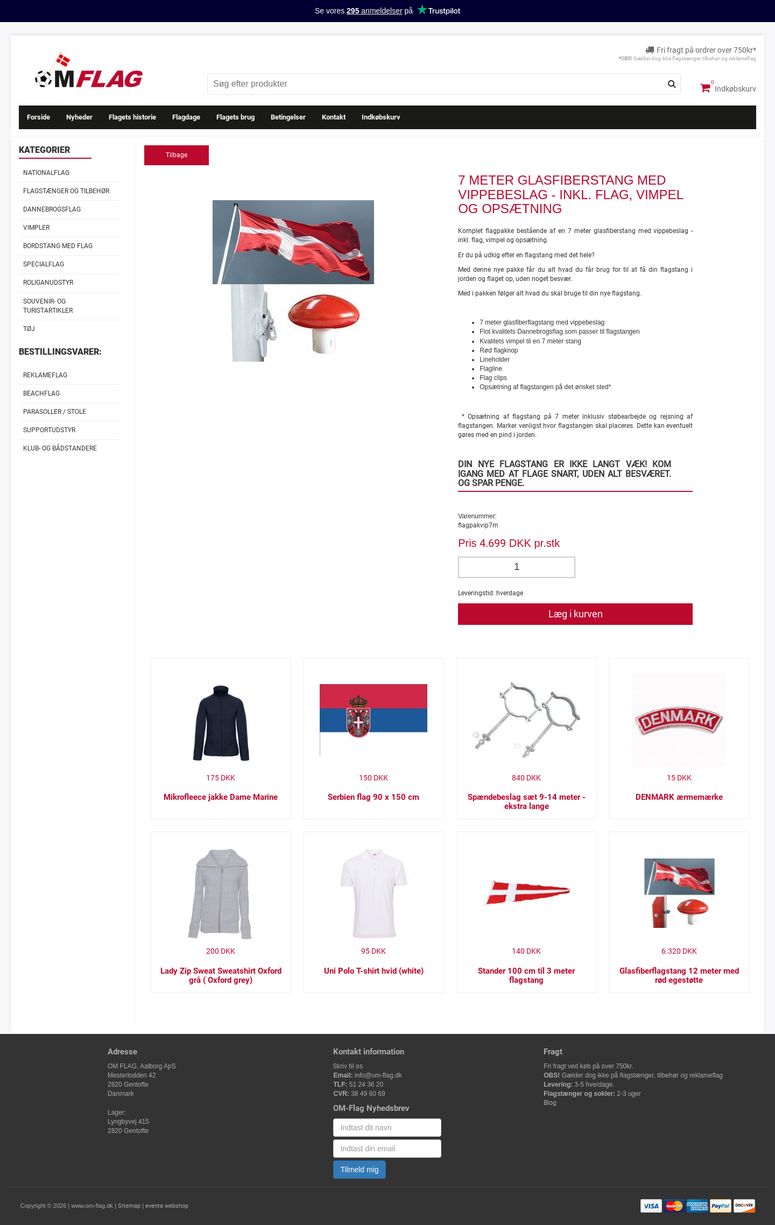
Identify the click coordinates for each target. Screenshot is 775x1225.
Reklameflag (45, 375)
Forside (38, 117)
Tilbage (176, 155)
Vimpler (36, 227)
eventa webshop (166, 1205)
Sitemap (129, 1205)
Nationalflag (46, 173)
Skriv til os (348, 1066)
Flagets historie (132, 117)
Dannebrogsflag (52, 209)
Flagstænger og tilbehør (66, 191)
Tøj (29, 329)
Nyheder (79, 117)
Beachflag (41, 393)
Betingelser (288, 117)
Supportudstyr (49, 430)
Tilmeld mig (359, 1169)
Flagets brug (235, 117)
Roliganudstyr (48, 282)
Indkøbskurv (728, 87)
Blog (550, 1103)
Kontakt (334, 117)
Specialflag (43, 264)
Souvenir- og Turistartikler (48, 306)
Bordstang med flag (58, 246)
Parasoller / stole (54, 412)
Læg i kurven (575, 613)
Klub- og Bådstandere (60, 448)
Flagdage (186, 117)
